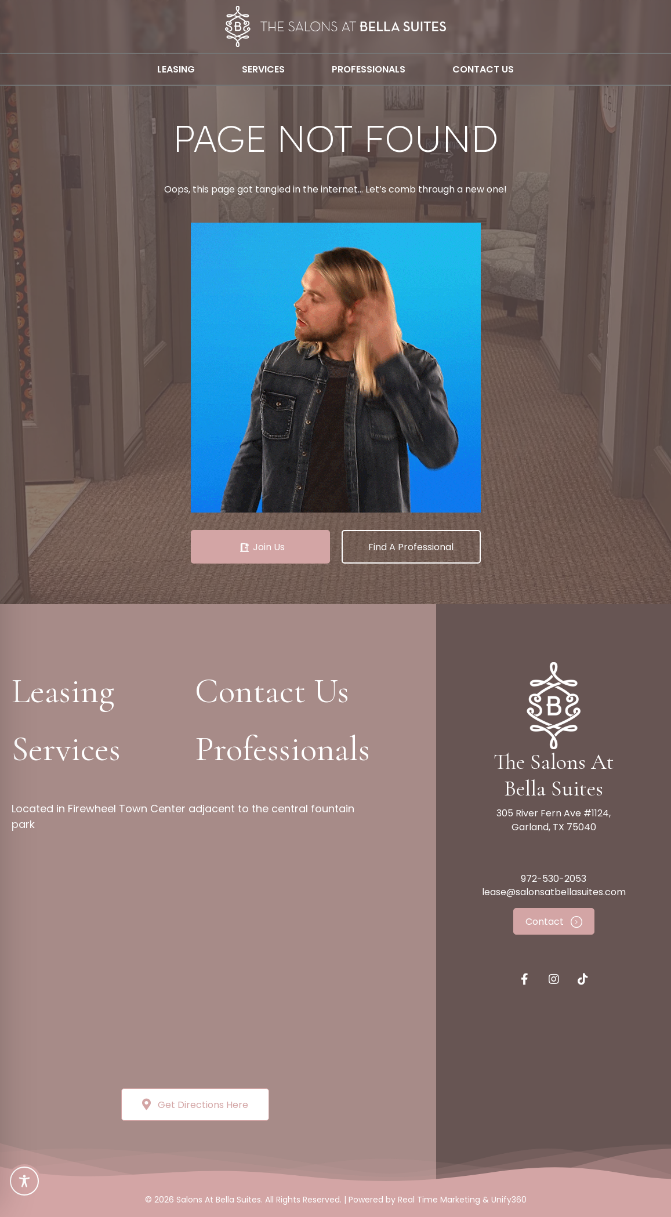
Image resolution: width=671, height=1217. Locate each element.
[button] (260, 547)
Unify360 (509, 1199)
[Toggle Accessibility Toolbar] (24, 1181)
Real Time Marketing (439, 1199)
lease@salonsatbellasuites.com (554, 892)
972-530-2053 (553, 878)
